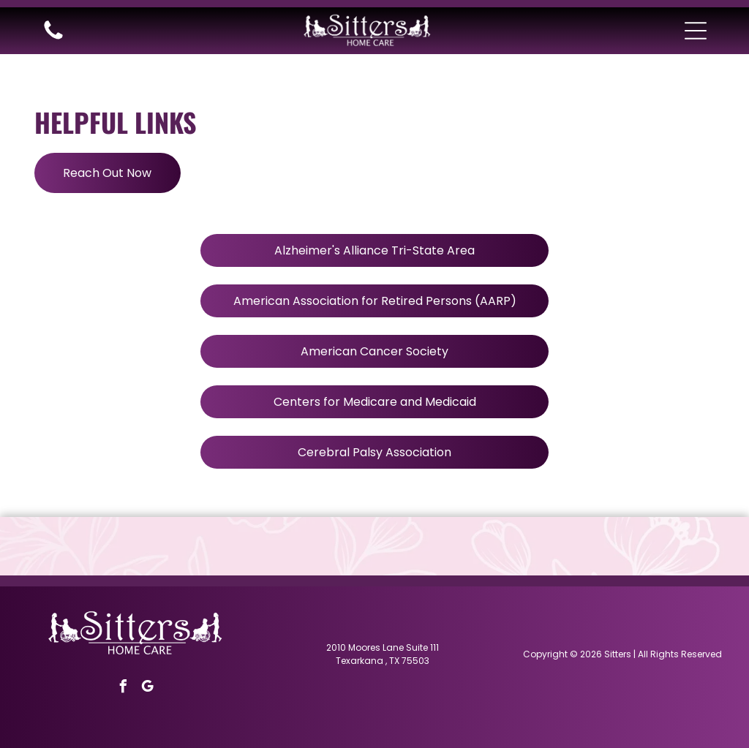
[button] (696, 31)
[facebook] (123, 688)
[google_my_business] (147, 688)
